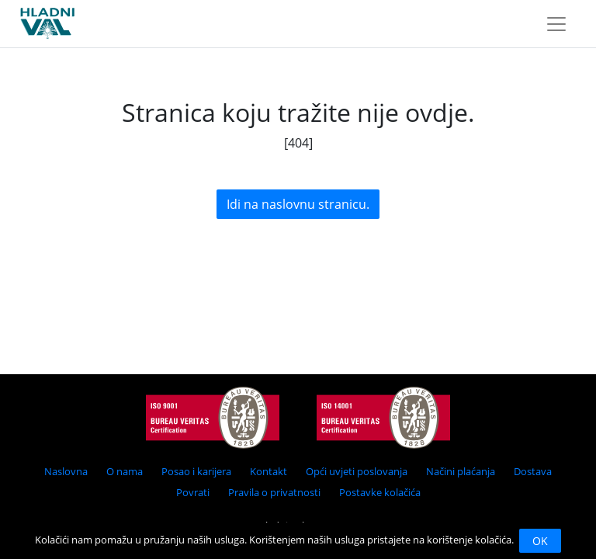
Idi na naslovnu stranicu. (298, 204)
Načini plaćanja (460, 471)
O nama (124, 471)
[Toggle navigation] (556, 24)
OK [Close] (540, 540)
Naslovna (66, 471)
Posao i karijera (196, 471)
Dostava (533, 471)
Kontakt (268, 471)
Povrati (193, 492)
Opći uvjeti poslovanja (356, 471)
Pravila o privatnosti (274, 492)
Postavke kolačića (380, 492)
